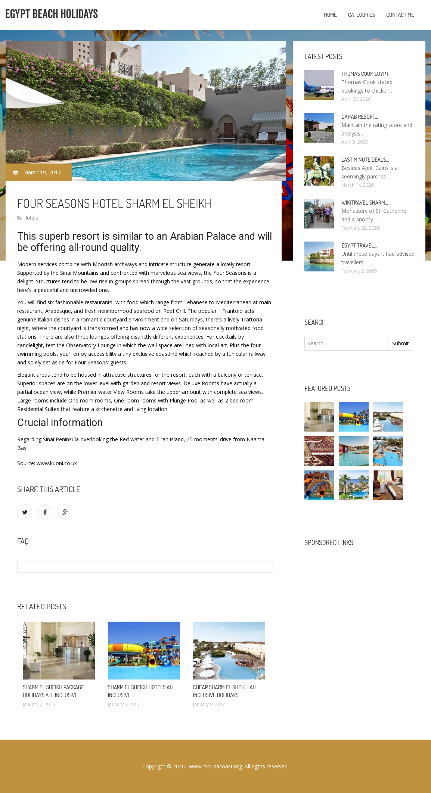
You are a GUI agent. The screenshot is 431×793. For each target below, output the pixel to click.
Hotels (31, 217)
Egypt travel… (359, 245)
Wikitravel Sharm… (364, 202)
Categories (361, 14)
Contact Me (400, 14)
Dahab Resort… (359, 116)
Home (330, 14)
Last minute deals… (365, 159)
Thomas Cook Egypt (364, 73)
